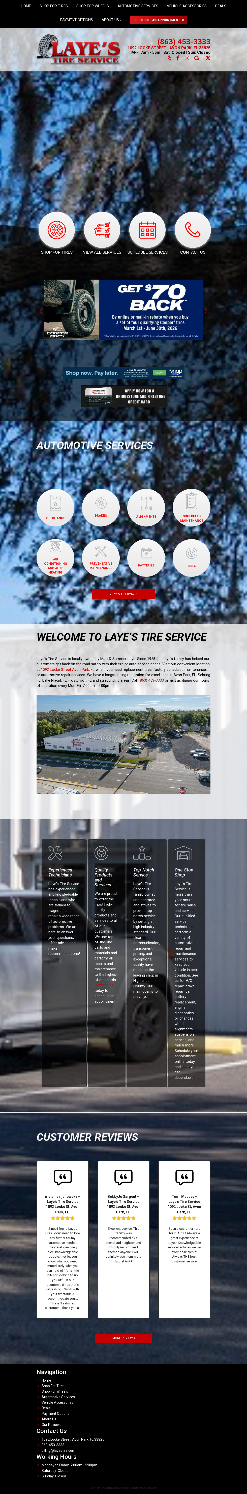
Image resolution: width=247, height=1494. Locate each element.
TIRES (191, 558)
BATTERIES (146, 557)
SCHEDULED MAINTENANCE (191, 507)
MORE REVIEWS (123, 1338)
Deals (46, 1408)
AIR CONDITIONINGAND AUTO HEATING (55, 557)
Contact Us (104, 985)
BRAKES (101, 507)
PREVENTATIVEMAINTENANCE (100, 558)
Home (46, 1380)
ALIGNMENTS (146, 507)
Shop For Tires (53, 1386)
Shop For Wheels (55, 1391)
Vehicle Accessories (57, 1402)
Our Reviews (51, 1425)
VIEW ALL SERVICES (123, 594)
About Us (111, 20)
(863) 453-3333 (183, 41)
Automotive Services (58, 1397)
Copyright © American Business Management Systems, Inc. (123, 1487)
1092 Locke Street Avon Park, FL (68, 669)
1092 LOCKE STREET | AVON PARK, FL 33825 (169, 48)
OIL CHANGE (55, 507)
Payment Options (76, 20)
